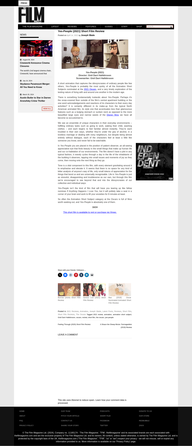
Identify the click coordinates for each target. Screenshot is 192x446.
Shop (139, 26)
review (84, 317)
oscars (78, 317)
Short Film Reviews (66, 314)
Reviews (72, 26)
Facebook (105, 421)
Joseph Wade (88, 35)
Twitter (104, 425)
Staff (124, 26)
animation (108, 314)
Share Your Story (70, 425)
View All (47, 109)
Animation (84, 311)
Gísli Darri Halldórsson (66, 317)
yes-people (109, 317)
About (22, 416)
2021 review (98, 314)
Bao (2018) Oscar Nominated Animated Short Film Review (120, 300)
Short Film (127, 311)
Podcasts (105, 411)
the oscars (100, 317)
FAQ (21, 421)
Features (91, 26)
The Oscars (81, 314)
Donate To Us (145, 411)
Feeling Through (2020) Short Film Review (74, 324)
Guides (109, 26)
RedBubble (144, 421)
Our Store (144, 416)
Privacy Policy (26, 425)
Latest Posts (107, 311)
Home (22, 411)
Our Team (65, 411)
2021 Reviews (73, 311)
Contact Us (66, 421)
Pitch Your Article (70, 416)
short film (91, 317)
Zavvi (141, 425)
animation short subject (122, 314)
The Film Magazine (32, 26)
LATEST (55, 26)
